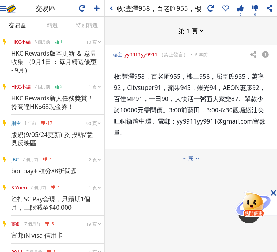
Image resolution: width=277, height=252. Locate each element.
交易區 (17, 25)
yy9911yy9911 (140, 54)
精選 (52, 25)
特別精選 (87, 25)
